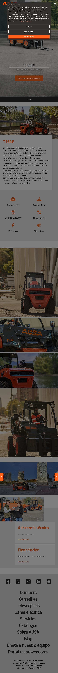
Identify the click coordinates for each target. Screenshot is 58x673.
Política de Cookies (26, 22)
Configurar (29, 27)
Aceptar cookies (29, 37)
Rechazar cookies (29, 32)
